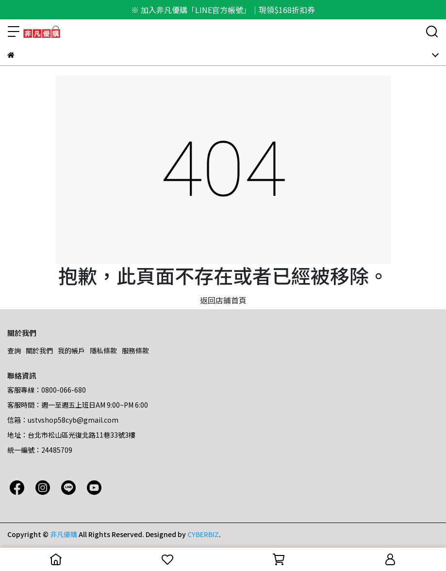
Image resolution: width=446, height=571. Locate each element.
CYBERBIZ (203, 534)
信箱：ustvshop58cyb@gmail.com (62, 420)
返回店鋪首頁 (223, 300)
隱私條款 (103, 350)
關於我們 (39, 350)
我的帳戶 (71, 350)
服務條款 (135, 350)
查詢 (14, 350)
